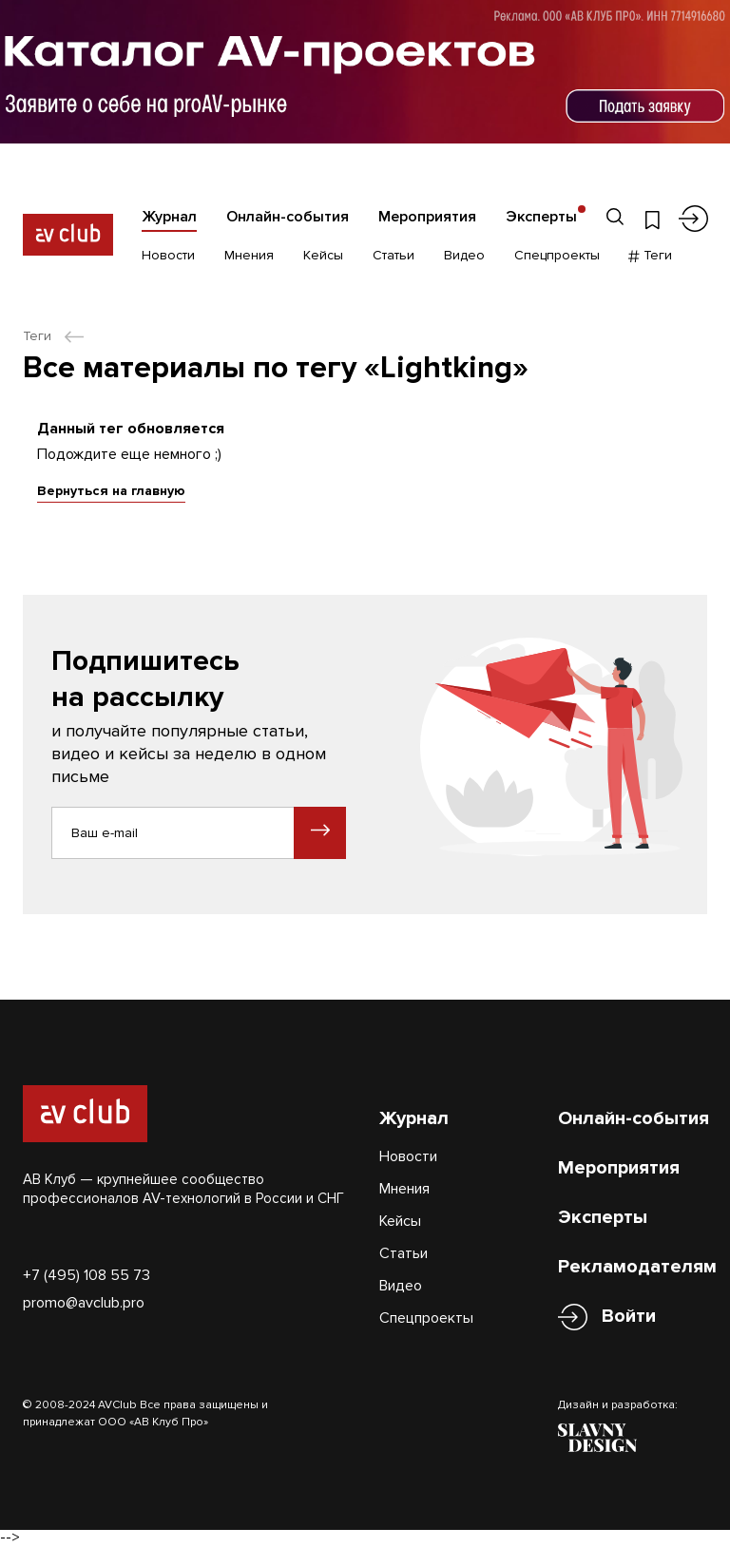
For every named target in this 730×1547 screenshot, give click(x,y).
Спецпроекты (557, 255)
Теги (650, 255)
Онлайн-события (287, 216)
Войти (629, 1316)
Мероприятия (427, 216)
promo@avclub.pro (83, 1302)
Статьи (393, 255)
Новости (168, 255)
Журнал (169, 216)
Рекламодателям (637, 1266)
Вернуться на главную (111, 491)
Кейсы (323, 255)
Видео (464, 255)
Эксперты (541, 216)
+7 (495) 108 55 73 (86, 1275)
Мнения (249, 255)
